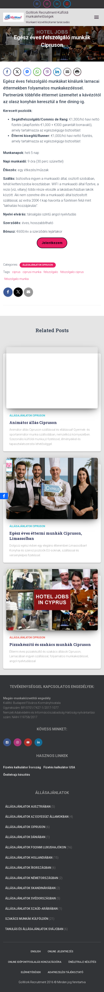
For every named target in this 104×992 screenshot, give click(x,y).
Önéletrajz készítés (82, 962)
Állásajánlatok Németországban (31, 878)
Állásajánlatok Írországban (28, 867)
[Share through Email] (67, 72)
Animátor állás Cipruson (33, 422)
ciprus (16, 272)
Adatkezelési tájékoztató (65, 972)
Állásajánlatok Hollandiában (28, 857)
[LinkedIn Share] (57, 72)
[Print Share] (77, 72)
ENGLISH (36, 951)
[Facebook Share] (7, 72)
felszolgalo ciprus (72, 272)
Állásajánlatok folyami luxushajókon (35, 847)
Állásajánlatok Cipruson (38, 265)
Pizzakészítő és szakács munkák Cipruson (50, 644)
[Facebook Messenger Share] (27, 72)
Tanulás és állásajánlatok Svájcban (34, 929)
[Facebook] (4, 496)
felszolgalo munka (16, 279)
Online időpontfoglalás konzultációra (34, 962)
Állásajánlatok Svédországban (30, 898)
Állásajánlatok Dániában (25, 837)
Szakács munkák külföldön (26, 918)
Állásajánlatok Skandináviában (30, 888)
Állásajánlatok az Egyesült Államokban (36, 816)
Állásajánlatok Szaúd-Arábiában (31, 908)
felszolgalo (50, 272)
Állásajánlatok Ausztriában (28, 806)
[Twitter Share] (17, 72)
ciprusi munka (32, 272)
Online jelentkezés (60, 951)
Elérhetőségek (31, 972)
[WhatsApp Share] (37, 72)
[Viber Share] (47, 72)
